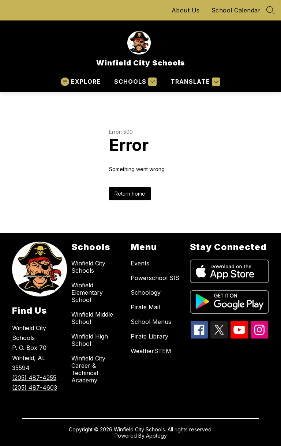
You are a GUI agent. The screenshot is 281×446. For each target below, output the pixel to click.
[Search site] (270, 10)
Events (140, 263)
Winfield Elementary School (87, 292)
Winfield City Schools (88, 267)
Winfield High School (89, 340)
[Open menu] (81, 81)
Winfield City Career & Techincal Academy (88, 369)
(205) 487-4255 (34, 377)
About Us (186, 10)
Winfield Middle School (92, 318)
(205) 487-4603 (34, 387)
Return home (130, 193)
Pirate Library (149, 336)
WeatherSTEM (151, 351)
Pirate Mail (145, 307)
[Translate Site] (194, 81)
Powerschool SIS (155, 277)
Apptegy (156, 435)
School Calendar (236, 10)
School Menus (151, 321)
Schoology (146, 292)
